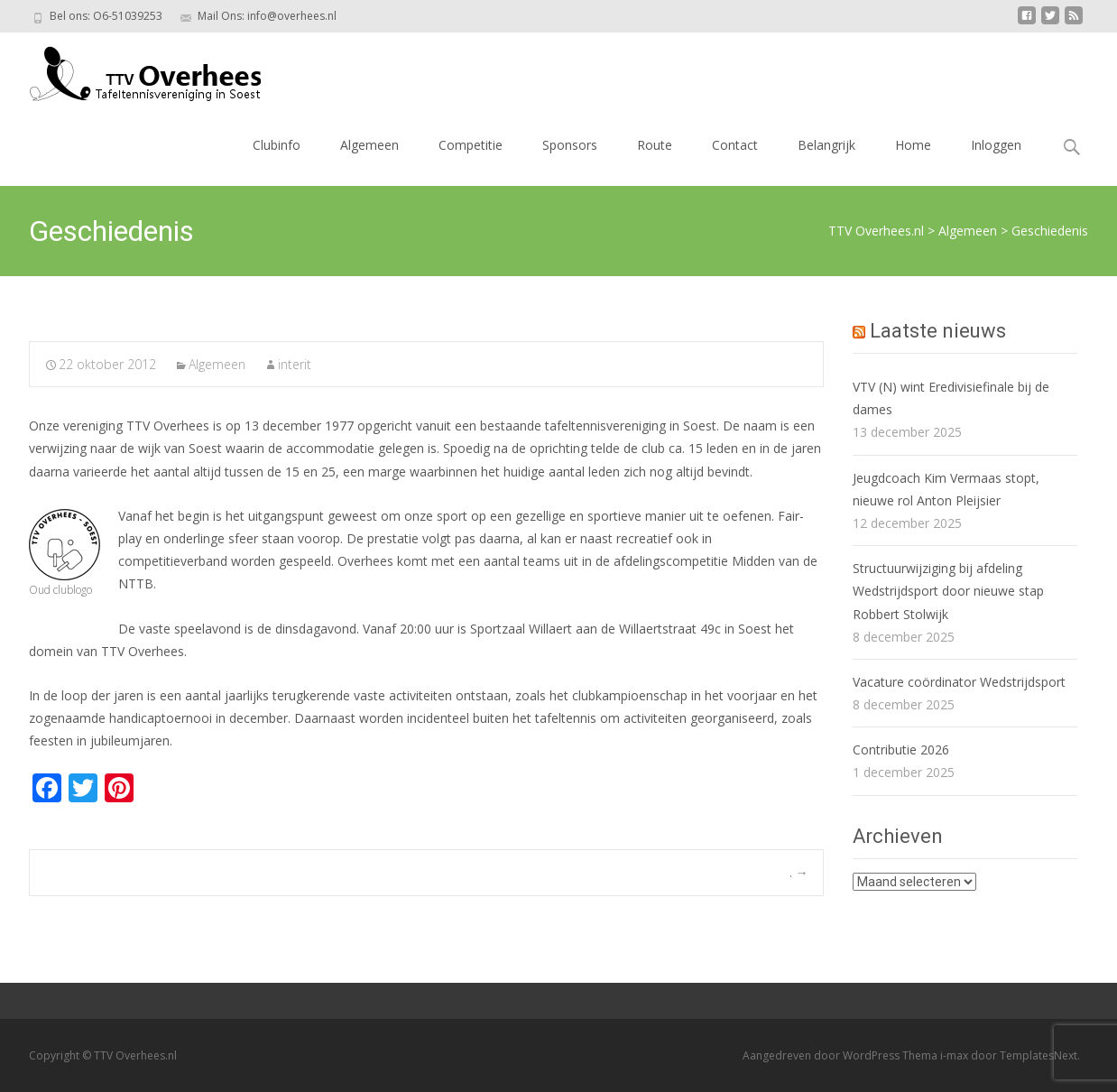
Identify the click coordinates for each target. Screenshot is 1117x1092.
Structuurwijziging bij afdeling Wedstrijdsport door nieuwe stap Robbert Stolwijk (948, 591)
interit (294, 364)
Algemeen (369, 144)
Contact (735, 144)
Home (913, 144)
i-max (955, 1055)
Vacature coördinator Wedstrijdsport (959, 681)
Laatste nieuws (938, 330)
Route (654, 144)
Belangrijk (826, 144)
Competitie (470, 144)
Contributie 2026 (901, 749)
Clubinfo (276, 144)
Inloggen (996, 144)
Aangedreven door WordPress (822, 1055)
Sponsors (569, 144)
